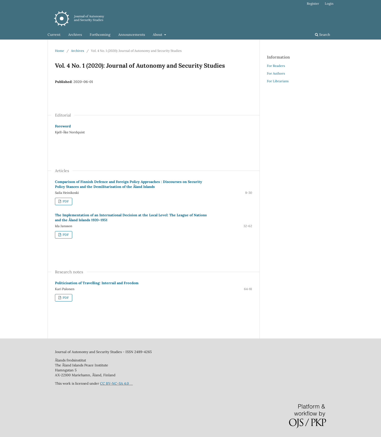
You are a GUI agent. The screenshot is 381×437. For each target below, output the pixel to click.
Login (329, 3)
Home (59, 51)
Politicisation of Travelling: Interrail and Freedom (97, 283)
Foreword (63, 126)
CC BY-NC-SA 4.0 (116, 383)
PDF (65, 201)
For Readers (276, 66)
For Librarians (278, 81)
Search (322, 34)
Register (313, 3)
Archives (75, 34)
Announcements (131, 34)
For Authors (276, 73)
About (158, 34)
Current (54, 34)
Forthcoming (100, 34)
